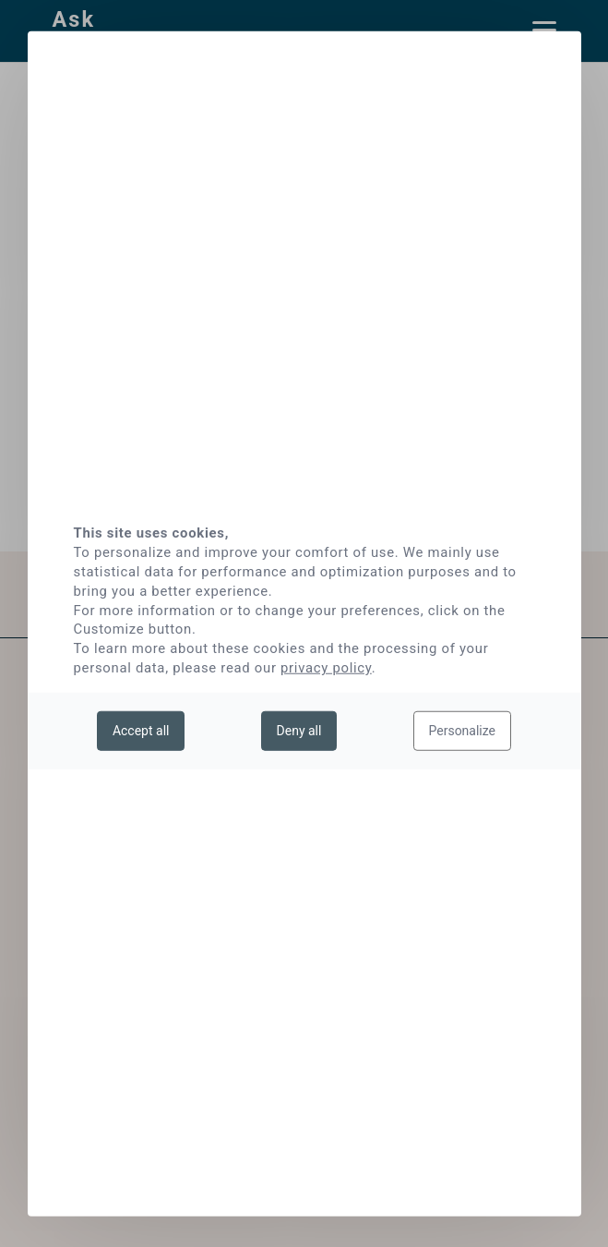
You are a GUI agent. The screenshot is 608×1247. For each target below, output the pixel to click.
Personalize (462, 729)
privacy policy (326, 668)
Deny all (299, 729)
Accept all (141, 729)
